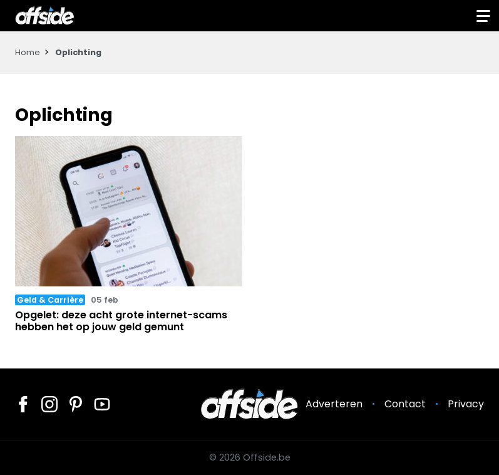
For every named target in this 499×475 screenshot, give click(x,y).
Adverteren (334, 404)
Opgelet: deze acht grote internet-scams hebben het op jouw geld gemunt (121, 321)
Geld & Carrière (50, 300)
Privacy (466, 404)
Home (27, 52)
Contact (405, 404)
